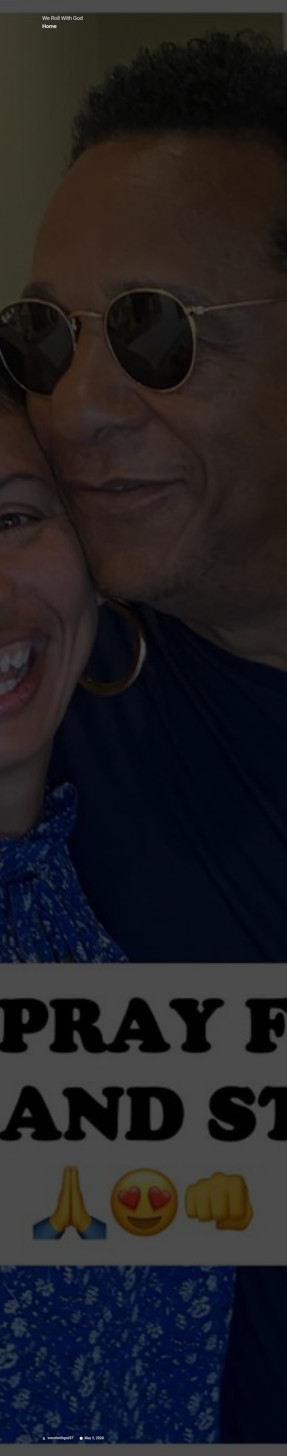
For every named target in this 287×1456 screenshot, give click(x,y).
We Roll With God (62, 18)
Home (49, 26)
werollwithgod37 (61, 1438)
